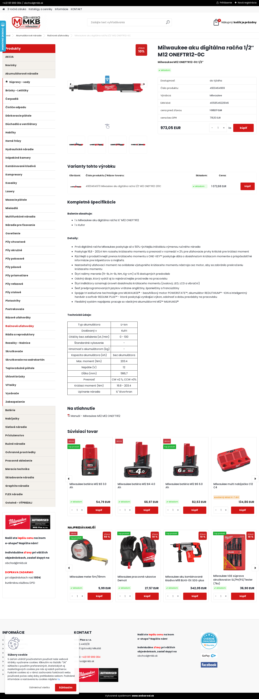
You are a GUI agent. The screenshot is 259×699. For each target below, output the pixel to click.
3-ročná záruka (16, 9)
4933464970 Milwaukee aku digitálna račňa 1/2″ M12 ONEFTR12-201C (123, 186)
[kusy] (218, 128)
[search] (168, 23)
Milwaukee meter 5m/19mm (88, 576)
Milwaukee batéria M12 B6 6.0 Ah (184, 485)
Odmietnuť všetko (39, 687)
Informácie (61, 9)
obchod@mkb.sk (16, 563)
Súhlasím (65, 687)
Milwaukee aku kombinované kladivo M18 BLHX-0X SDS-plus (184, 578)
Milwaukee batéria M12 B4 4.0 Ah (136, 485)
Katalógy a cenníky (40, 9)
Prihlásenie (226, 2)
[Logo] (25, 22)
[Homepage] (3, 9)
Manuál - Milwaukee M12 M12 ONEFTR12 (93, 416)
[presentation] (70, 84)
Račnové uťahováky (58, 35)
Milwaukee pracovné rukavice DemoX (137, 578)
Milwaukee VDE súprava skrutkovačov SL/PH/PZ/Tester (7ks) (233, 579)
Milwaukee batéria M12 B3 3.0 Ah (88, 485)
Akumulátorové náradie (29, 35)
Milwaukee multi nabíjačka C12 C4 (233, 485)
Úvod (7, 35)
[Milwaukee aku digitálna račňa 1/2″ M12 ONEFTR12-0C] (107, 84)
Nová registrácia (247, 2)
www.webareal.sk (143, 695)
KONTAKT (76, 9)
